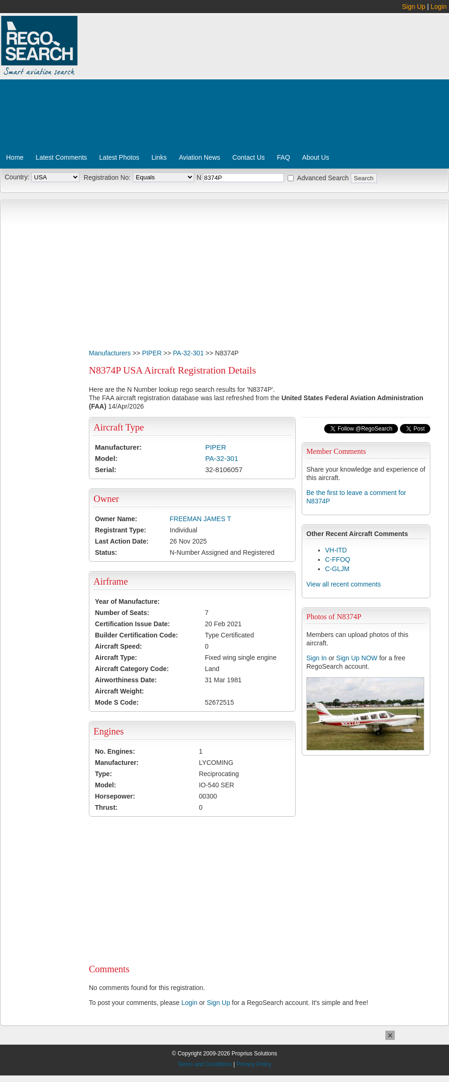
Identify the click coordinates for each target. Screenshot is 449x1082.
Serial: (105, 470)
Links (159, 157)
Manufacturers (109, 353)
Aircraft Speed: (118, 646)
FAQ (283, 157)
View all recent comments (343, 584)
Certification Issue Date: (132, 624)
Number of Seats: (122, 612)
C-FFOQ (337, 559)
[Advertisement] (190, 85)
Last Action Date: (122, 541)
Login (439, 6)
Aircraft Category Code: (132, 668)
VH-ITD (336, 550)
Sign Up (414, 6)
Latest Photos (119, 157)
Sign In (316, 658)
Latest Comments (61, 157)
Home (14, 157)
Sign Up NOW (356, 658)
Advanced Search (323, 178)
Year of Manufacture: (127, 601)
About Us (315, 157)
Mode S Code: (116, 702)
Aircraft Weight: (119, 691)
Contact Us (248, 157)
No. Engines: (115, 751)
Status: (106, 552)
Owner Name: (116, 519)
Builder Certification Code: (136, 635)
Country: (17, 177)
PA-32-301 (188, 353)
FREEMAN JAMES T (200, 519)
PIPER (152, 353)
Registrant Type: (120, 530)
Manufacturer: (118, 447)
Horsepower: (115, 796)
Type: (103, 774)
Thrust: (106, 807)
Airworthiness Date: (126, 680)
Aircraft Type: (116, 657)
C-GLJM (337, 569)
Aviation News (199, 157)
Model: (106, 458)
